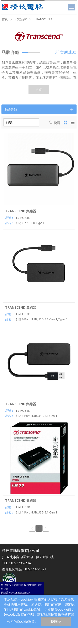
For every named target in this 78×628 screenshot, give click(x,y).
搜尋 (54, 123)
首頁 (5, 19)
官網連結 (66, 52)
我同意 (56, 621)
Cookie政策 (26, 621)
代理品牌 (21, 19)
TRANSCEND (43, 19)
